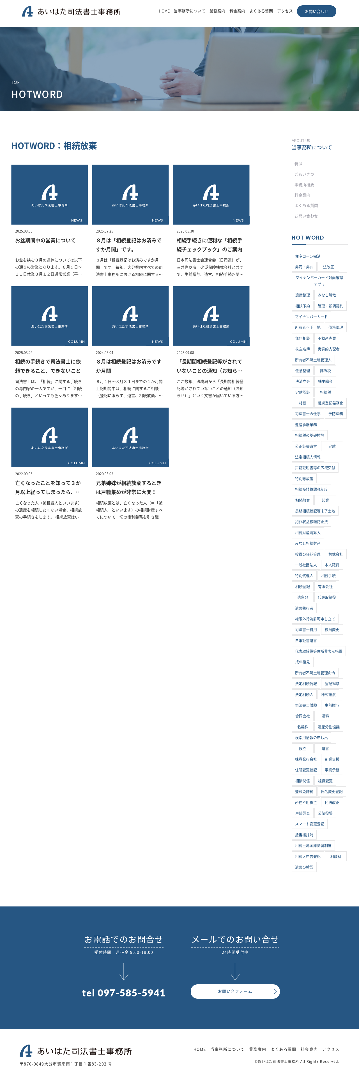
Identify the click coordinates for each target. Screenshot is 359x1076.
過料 (325, 716)
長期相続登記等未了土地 (315, 511)
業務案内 (217, 11)
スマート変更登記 (309, 824)
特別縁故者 (304, 479)
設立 (302, 748)
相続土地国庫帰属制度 (313, 845)
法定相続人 (304, 694)
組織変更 (325, 781)
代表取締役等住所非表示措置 (318, 651)
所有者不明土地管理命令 (315, 673)
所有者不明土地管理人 (313, 360)
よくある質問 (261, 11)
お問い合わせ (316, 11)
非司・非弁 (304, 267)
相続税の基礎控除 (309, 435)
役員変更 (332, 629)
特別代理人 (304, 576)
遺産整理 (302, 295)
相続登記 (302, 586)
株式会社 (335, 554)
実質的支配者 (329, 349)
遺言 (325, 748)
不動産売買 (327, 338)
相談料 (335, 856)
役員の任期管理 (308, 554)
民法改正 (332, 802)
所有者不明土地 (308, 327)
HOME (164, 11)
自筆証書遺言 (306, 640)
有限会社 (325, 586)
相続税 (325, 392)
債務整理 (335, 327)
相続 (302, 403)
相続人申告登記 (308, 856)
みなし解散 (327, 295)
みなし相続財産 (308, 543)
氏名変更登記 (332, 791)
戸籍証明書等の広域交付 (315, 468)
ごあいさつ (304, 174)
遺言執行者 (304, 608)
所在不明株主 (306, 802)
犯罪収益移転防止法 (311, 522)
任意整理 (302, 371)
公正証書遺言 (306, 446)
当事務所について (189, 11)
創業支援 (332, 759)
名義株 (302, 727)
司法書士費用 (306, 629)
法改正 (328, 267)
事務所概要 (304, 185)
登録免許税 (304, 791)
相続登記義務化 (330, 403)
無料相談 (302, 338)
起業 (325, 500)
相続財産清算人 (308, 532)
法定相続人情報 (308, 457)
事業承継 (332, 770)
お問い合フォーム (235, 991)
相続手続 (328, 576)
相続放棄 (302, 500)
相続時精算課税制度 (311, 489)
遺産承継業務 (306, 425)
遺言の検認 (304, 867)
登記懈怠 (332, 683)
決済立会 (302, 381)
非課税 (325, 371)
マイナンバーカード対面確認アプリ (319, 281)
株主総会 (325, 381)
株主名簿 (302, 349)
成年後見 (302, 662)
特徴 (298, 164)
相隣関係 (302, 781)
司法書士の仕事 (308, 414)
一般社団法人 (306, 565)
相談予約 (302, 306)
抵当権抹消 (304, 835)
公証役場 (325, 813)
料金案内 (237, 11)
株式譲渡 (328, 694)
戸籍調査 (302, 813)
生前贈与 (332, 705)
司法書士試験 (306, 705)
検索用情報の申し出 (311, 737)
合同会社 (302, 716)
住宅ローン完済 (308, 256)
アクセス (285, 11)
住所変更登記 (306, 770)
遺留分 (302, 597)
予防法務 (335, 414)
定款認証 (302, 392)
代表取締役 (327, 597)
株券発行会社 (306, 759)
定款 (332, 446)
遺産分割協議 (329, 727)
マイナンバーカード (311, 317)
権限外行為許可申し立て (315, 619)
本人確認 (332, 565)
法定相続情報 (306, 683)
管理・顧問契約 (330, 306)
